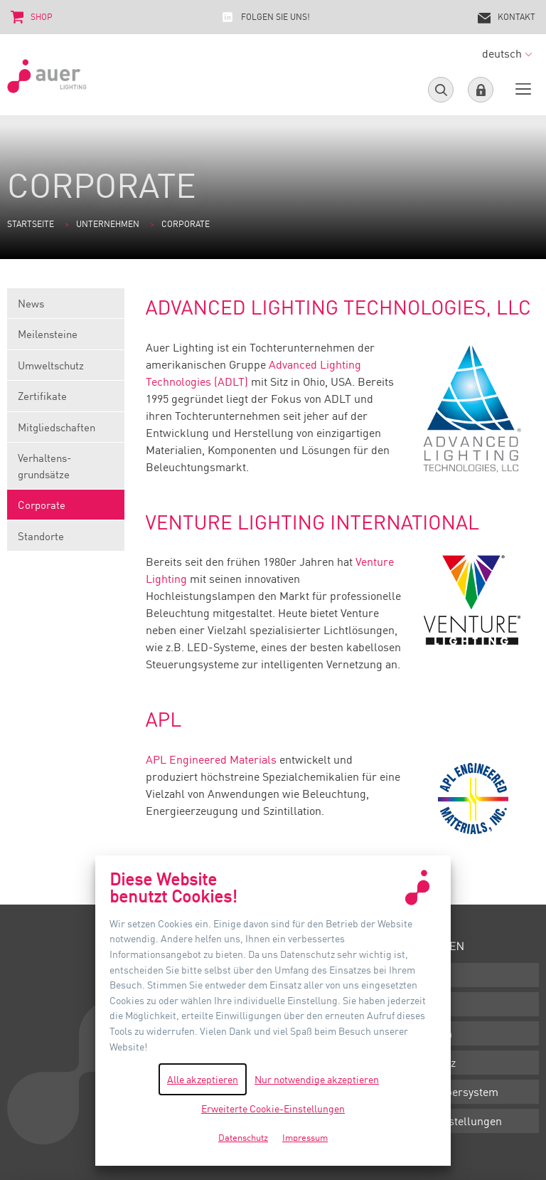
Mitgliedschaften (65, 432)
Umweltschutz (65, 370)
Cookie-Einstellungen (448, 1121)
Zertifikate (65, 400)
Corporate (65, 509)
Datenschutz (425, 1062)
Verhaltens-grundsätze (65, 470)
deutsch (507, 53)
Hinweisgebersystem (446, 1092)
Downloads (421, 975)
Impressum (423, 1033)
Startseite (30, 223)
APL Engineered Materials (211, 759)
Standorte (65, 541)
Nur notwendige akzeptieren (317, 1079)
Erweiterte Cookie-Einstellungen (273, 1108)
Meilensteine (65, 338)
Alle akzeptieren (202, 1079)
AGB (405, 1004)
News (65, 308)
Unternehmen (107, 223)
